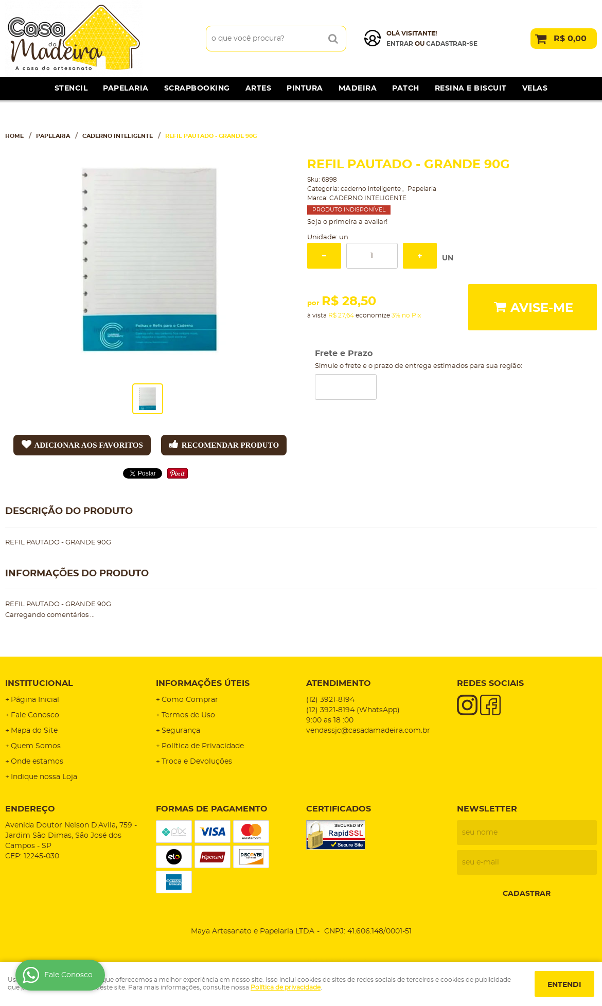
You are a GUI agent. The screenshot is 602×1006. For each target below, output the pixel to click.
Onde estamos (37, 761)
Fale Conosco (35, 715)
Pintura (305, 88)
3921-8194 (330, 699)
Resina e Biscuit (471, 88)
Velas (535, 88)
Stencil (71, 88)
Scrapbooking (197, 88)
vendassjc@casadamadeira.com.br (368, 730)
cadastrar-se (451, 44)
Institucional (39, 683)
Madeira (358, 88)
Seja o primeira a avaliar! (347, 222)
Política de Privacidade (203, 746)
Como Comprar (190, 699)
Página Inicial (35, 699)
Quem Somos (36, 746)
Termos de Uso (188, 715)
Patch (405, 88)
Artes (258, 88)
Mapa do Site (34, 730)
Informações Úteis (203, 683)
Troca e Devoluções (197, 761)
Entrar (399, 44)
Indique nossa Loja (44, 777)
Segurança (181, 730)
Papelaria (126, 88)
